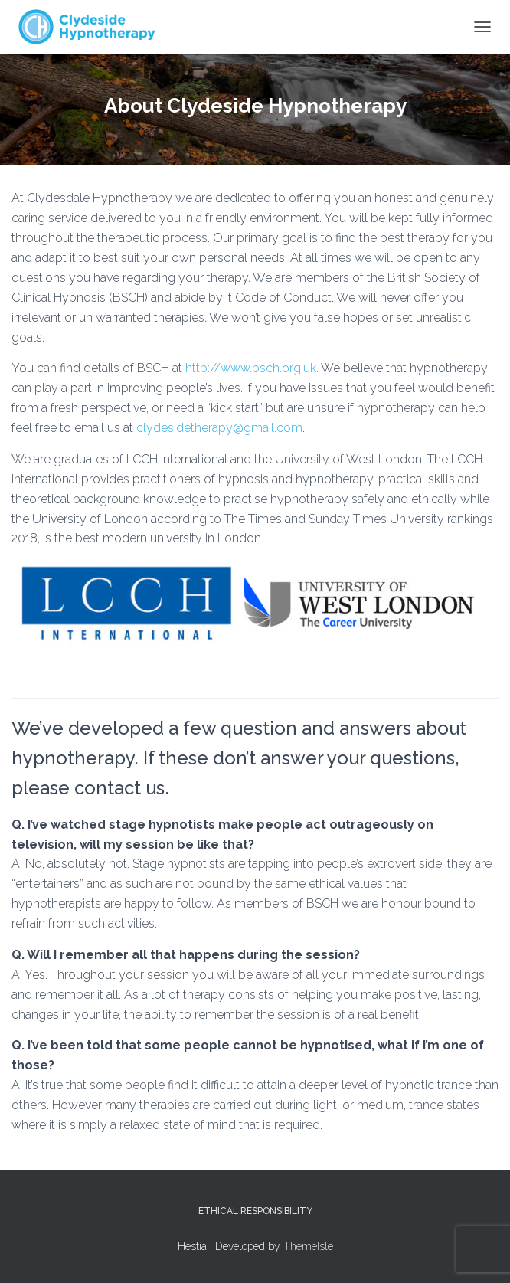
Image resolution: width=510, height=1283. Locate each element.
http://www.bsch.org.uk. (252, 368)
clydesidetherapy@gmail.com (219, 428)
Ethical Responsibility (255, 1211)
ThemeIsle (308, 1246)
